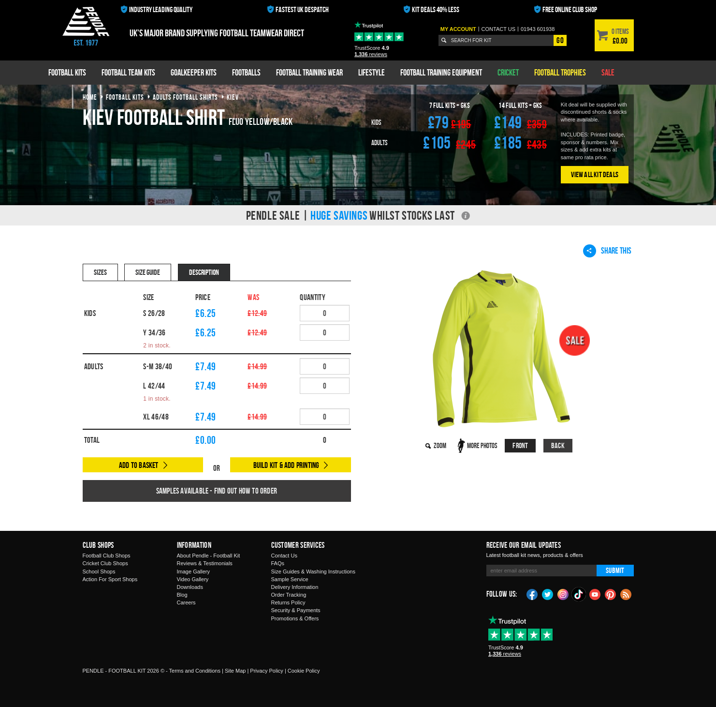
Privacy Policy (266, 671)
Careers (186, 602)
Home (90, 97)
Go (559, 40)
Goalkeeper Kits (194, 72)
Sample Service (289, 579)
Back (558, 445)
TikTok (579, 594)
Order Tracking (289, 595)
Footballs (246, 72)
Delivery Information (295, 587)
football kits (125, 97)
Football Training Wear (309, 72)
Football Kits (67, 72)
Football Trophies (560, 72)
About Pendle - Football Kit (208, 555)
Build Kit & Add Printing (286, 465)
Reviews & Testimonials (205, 563)
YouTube (595, 594)
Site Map (235, 671)
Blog (182, 595)
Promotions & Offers (295, 618)
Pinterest (610, 594)
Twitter (547, 594)
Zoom (440, 445)
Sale (607, 72)
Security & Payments (296, 610)
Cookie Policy (304, 671)
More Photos (482, 445)
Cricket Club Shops (105, 563)
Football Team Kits (128, 72)
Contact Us (284, 555)
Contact (499, 29)
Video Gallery (193, 579)
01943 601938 (538, 29)
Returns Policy (288, 602)
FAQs (278, 563)
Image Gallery (193, 571)
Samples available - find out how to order (216, 490)
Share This (607, 250)
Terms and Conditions (194, 671)
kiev (233, 97)
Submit (615, 570)
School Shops (99, 571)
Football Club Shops (107, 555)
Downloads (190, 587)
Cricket (508, 72)
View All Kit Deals (594, 174)
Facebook (532, 594)
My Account (458, 29)
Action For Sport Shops (110, 579)
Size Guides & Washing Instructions (313, 571)
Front (520, 445)
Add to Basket (139, 465)
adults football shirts (185, 97)
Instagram (563, 594)
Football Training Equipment (441, 72)
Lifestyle (371, 72)
